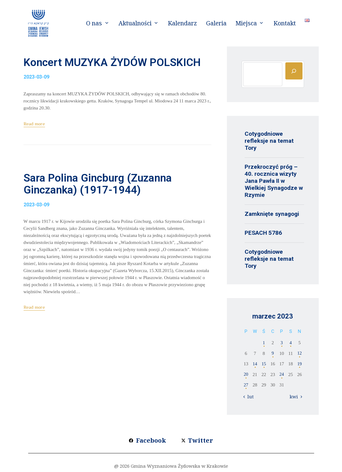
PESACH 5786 (263, 232)
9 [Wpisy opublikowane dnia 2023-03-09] (273, 353)
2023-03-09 (36, 93)
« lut (249, 396)
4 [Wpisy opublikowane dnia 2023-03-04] (290, 342)
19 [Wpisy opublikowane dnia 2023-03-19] (299, 363)
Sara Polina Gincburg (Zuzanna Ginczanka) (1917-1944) (112, 202)
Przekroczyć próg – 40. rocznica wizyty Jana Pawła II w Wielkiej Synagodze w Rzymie (274, 180)
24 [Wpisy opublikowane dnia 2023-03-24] (281, 374)
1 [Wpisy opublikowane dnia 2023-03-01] (264, 342)
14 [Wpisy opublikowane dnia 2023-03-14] (255, 363)
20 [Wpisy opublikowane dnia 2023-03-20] (246, 374)
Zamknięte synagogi (272, 213)
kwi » (295, 396)
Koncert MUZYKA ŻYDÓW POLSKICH (97, 71)
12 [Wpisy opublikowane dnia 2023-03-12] (299, 353)
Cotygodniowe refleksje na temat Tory (269, 140)
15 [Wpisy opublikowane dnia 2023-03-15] (263, 363)
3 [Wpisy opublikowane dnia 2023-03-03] (281, 342)
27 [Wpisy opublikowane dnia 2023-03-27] (246, 384)
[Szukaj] (294, 70)
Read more (34, 139)
